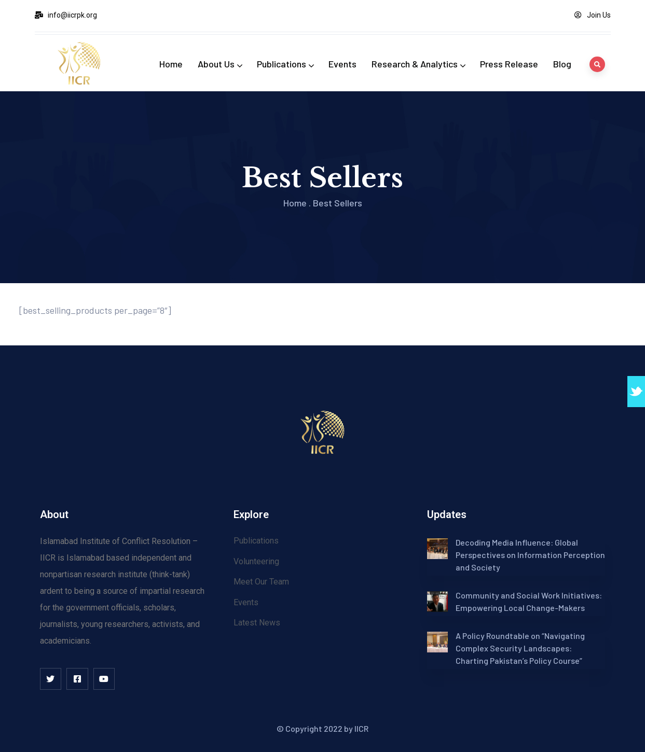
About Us (220, 63)
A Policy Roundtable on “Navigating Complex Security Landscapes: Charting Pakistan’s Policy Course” (520, 648)
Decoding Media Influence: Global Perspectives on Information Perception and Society (530, 554)
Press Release (509, 63)
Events (342, 63)
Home (171, 63)
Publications (285, 63)
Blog (562, 63)
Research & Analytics (418, 63)
